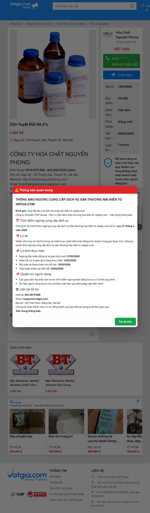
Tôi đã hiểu (125, 321)
